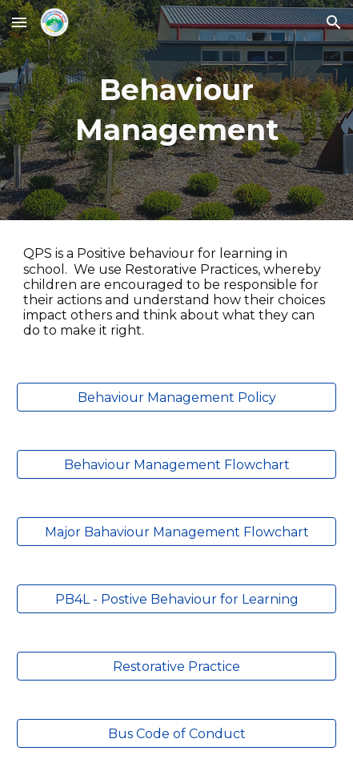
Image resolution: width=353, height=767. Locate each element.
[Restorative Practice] (176, 666)
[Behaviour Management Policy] (176, 397)
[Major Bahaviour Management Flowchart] (176, 532)
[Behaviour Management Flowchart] (176, 464)
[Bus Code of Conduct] (176, 733)
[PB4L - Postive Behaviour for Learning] (176, 599)
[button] (19, 22)
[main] (176, 110)
